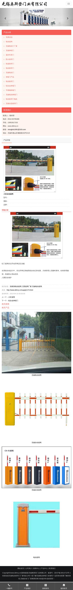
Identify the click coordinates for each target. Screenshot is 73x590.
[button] (5, 17)
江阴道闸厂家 (27, 286)
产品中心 (44, 568)
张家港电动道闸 (15, 286)
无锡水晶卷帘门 (11, 103)
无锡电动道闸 (37, 286)
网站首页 (20, 568)
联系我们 (52, 568)
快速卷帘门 (10, 63)
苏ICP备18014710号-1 (62, 573)
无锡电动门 (10, 72)
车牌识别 (9, 36)
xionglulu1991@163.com (17, 129)
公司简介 (28, 568)
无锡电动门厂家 (11, 45)
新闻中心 (36, 568)
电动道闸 (9, 41)
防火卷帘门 (10, 58)
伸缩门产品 (10, 76)
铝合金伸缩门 (11, 85)
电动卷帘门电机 (11, 98)
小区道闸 (11, 296)
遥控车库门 (10, 54)
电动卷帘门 (10, 67)
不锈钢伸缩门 (11, 89)
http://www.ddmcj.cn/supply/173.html (20, 289)
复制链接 (24, 573)
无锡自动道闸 (36, 442)
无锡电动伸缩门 (11, 94)
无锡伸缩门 (10, 50)
